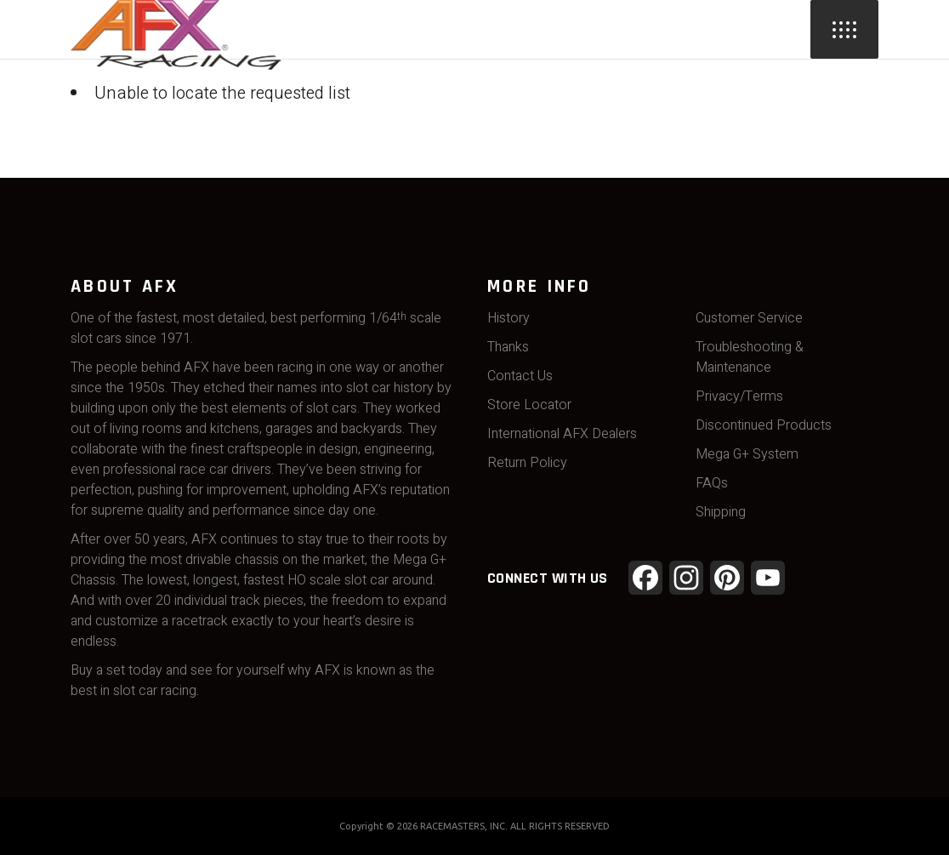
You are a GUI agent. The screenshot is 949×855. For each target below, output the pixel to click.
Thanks (508, 347)
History (508, 318)
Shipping (721, 512)
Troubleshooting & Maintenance (750, 357)
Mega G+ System (747, 454)
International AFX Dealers (562, 434)
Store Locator (529, 405)
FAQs (712, 483)
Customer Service (749, 318)
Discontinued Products (764, 425)
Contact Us (520, 376)
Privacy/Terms (739, 396)
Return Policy (527, 463)
